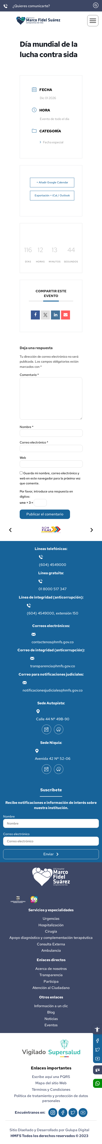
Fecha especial (51, 142)
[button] (97, 1029)
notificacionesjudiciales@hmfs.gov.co (53, 690)
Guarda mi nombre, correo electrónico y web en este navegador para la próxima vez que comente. (50, 478)
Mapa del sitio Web (51, 1083)
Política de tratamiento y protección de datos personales (51, 1098)
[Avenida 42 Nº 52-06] (37, 751)
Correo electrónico (34, 442)
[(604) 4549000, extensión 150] (29, 605)
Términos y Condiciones (51, 1089)
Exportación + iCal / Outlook (52, 195)
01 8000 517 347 (52, 589)
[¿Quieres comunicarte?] (6, 6)
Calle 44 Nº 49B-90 (52, 719)
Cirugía (51, 931)
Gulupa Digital (77, 1130)
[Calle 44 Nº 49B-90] (38, 711)
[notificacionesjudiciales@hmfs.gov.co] (25, 683)
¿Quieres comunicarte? (31, 6)
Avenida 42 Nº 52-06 (52, 758)
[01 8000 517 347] (40, 581)
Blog (51, 1012)
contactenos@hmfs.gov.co (53, 642)
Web (23, 458)
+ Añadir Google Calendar (52, 182)
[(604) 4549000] (41, 557)
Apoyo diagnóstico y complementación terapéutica (51, 937)
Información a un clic (51, 1006)
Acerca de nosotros (51, 968)
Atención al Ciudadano (51, 987)
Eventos (51, 1025)
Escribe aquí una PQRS (51, 1076)
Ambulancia (51, 950)
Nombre (27, 427)
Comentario (29, 375)
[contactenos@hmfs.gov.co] (34, 634)
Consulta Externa (51, 944)
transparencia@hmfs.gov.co (52, 666)
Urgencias (51, 918)
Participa (51, 981)
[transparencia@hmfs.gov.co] (32, 658)
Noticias (51, 1018)
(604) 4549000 (52, 564)
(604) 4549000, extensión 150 (52, 613)
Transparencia (51, 975)
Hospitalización (51, 925)
